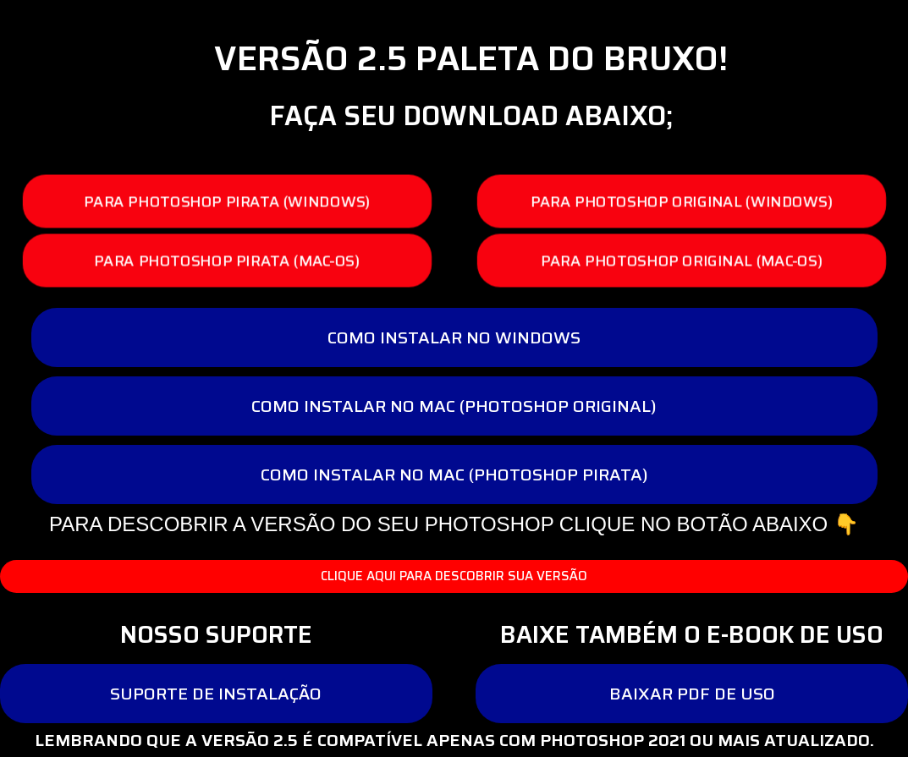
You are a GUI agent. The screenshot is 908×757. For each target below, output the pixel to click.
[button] (227, 201)
